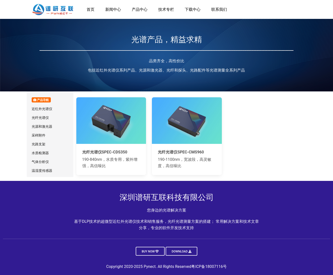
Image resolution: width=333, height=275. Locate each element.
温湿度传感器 (42, 171)
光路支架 (38, 144)
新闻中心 (113, 9)
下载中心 (192, 9)
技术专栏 (166, 9)
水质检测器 (40, 153)
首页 (90, 9)
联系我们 (219, 9)
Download (181, 251)
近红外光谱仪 (42, 109)
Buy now (150, 251)
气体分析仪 (40, 162)
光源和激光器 (42, 126)
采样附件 (38, 135)
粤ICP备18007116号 (209, 266)
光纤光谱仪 (40, 118)
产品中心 (139, 9)
